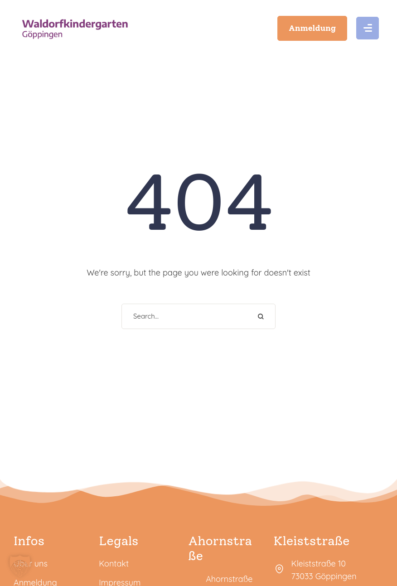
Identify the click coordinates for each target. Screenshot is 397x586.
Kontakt (114, 563)
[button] (312, 28)
